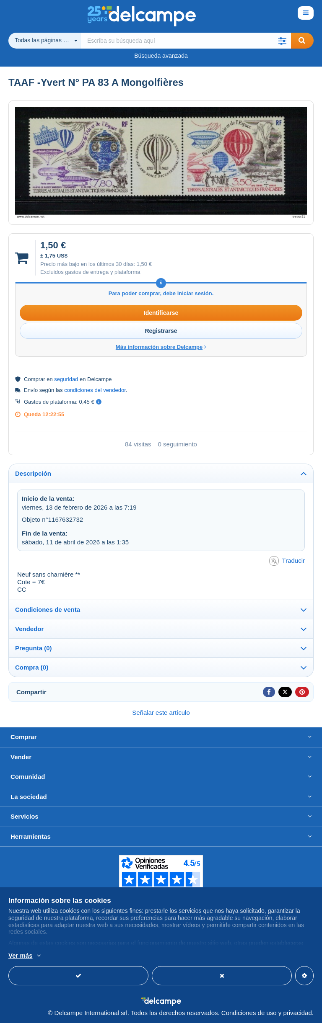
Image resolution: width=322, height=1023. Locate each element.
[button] (282, 40)
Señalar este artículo (161, 712)
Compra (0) (31, 667)
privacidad (297, 1012)
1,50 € (144, 264)
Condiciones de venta (47, 609)
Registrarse (161, 330)
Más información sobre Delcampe (161, 347)
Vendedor (29, 628)
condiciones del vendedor (95, 390)
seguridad (66, 379)
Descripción (33, 473)
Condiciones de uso (249, 1012)
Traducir (287, 561)
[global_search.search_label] (186, 41)
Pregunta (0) (33, 648)
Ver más (20, 955)
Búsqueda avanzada (161, 55)
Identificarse (161, 312)
